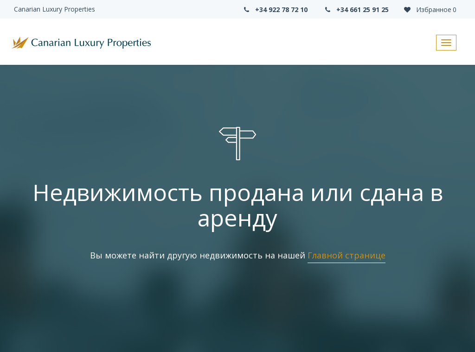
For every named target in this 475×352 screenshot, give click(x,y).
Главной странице (346, 255)
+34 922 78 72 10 (275, 9)
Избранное (429, 9)
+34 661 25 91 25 (356, 9)
